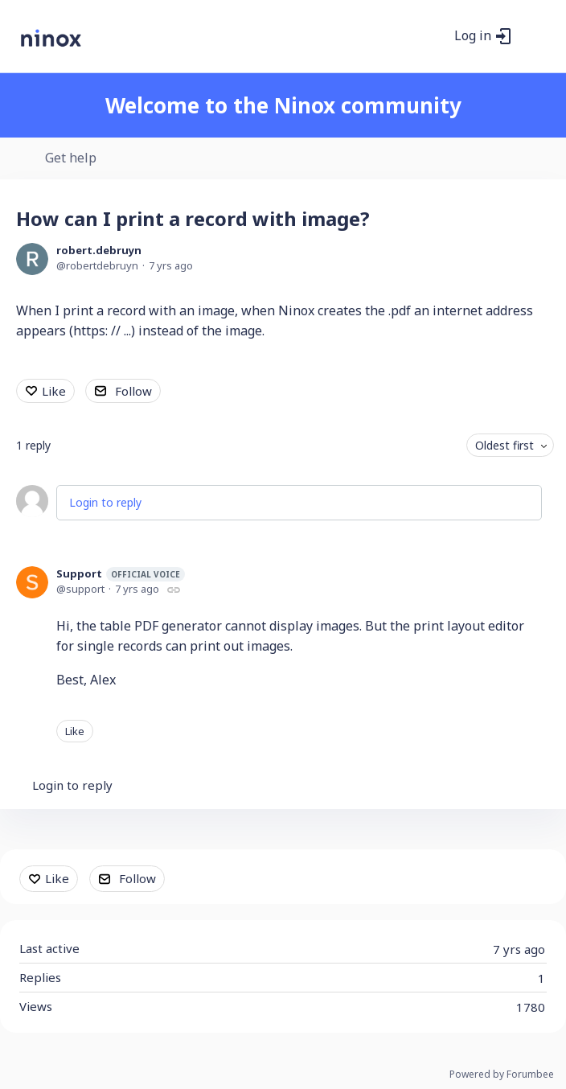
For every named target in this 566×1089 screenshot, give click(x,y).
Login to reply (105, 502)
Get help (70, 158)
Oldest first (504, 445)
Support (120, 573)
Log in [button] (472, 36)
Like (54, 391)
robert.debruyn (99, 250)
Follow (133, 391)
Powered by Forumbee (501, 1075)
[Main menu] (533, 36)
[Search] (433, 36)
